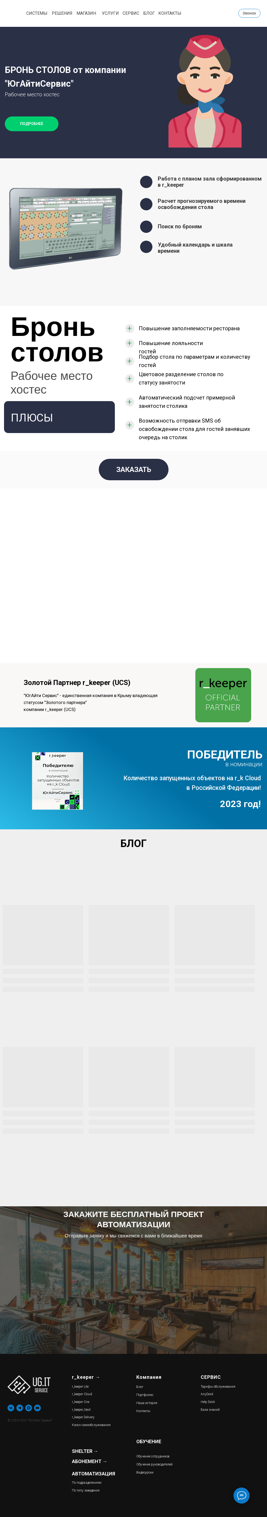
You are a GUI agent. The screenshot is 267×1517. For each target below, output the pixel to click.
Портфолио (144, 1395)
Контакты (143, 1411)
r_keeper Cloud (82, 1394)
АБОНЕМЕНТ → (89, 1461)
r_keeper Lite (80, 1386)
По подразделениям (86, 1483)
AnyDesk (207, 1394)
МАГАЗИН (86, 13)
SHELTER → (85, 1451)
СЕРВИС (131, 13)
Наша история (146, 1403)
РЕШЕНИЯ (62, 13)
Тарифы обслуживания (218, 1386)
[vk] (11, 1408)
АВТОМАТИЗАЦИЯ (93, 1473)
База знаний (210, 1410)
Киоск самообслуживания (91, 1425)
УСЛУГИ (110, 13)
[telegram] (19, 1408)
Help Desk (208, 1402)
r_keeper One (80, 1402)
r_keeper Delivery (83, 1417)
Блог (139, 1387)
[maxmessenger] (28, 1408)
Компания (149, 1377)
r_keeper (83, 1377)
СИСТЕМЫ (36, 13)
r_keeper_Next (81, 1410)
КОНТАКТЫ (169, 13)
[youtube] (37, 1408)
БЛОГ (149, 13)
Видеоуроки (144, 1472)
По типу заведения (86, 1490)
